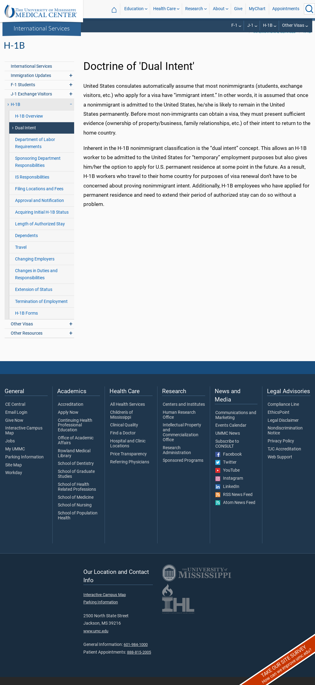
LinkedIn (227, 494)
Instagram (229, 486)
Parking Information (24, 465)
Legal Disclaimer (283, 428)
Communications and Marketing (235, 423)
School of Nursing (75, 513)
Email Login (16, 420)
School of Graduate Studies (76, 482)
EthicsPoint (278, 420)
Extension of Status (33, 297)
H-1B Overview (29, 124)
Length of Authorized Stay (40, 232)
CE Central (15, 412)
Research (194, 8)
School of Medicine (76, 505)
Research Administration (177, 458)
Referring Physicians (129, 470)
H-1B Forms (26, 321)
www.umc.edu (95, 639)
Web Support (280, 465)
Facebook (228, 462)
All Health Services (127, 412)
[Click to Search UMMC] (309, 8)
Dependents (26, 243)
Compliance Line (283, 412)
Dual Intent (25, 136)
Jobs (10, 449)
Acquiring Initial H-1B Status (42, 220)
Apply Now (68, 420)
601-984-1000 (136, 652)
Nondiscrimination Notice (285, 439)
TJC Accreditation (284, 457)
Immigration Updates (31, 83)
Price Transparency (128, 462)
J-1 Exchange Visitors (31, 102)
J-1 (250, 25)
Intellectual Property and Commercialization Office (182, 440)
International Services (42, 28)
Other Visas (293, 25)
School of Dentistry (76, 471)
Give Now (14, 428)
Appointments (285, 8)
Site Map (13, 473)
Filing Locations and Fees (39, 196)
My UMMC (15, 457)
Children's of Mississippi (121, 423)
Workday (13, 480)
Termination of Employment (41, 309)
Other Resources (26, 341)
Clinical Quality (124, 433)
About (219, 8)
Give (238, 8)
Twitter (226, 470)
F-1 (234, 25)
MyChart (257, 8)
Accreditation (70, 412)
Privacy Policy (281, 449)
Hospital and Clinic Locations (128, 452)
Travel (20, 255)
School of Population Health (78, 524)
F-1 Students (23, 92)
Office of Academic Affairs (76, 448)
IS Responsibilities (32, 185)
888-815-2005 (139, 660)
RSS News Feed (234, 502)
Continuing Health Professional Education (75, 433)
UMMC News (227, 441)
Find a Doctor (123, 441)
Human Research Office (179, 423)
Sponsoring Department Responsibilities (38, 170)
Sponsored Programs (183, 468)
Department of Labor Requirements (35, 151)
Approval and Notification (39, 208)
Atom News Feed (235, 510)
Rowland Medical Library (74, 461)
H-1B (268, 25)
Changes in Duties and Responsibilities (36, 282)
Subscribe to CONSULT (227, 452)
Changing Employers (34, 267)
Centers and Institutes (184, 412)
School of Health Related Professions (77, 495)
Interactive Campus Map (23, 439)
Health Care (164, 8)
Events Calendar (230, 433)
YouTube (227, 478)
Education (134, 8)
